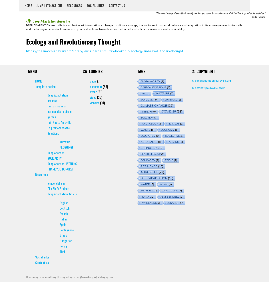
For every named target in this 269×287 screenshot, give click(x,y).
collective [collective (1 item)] (174, 135)
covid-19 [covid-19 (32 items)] (172, 111)
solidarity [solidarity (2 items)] (150, 160)
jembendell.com (56, 188)
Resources (74, 5)
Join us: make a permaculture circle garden (59, 111)
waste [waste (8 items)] (147, 129)
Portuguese (67, 235)
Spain (63, 229)
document (96, 86)
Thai (62, 257)
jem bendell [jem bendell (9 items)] (171, 196)
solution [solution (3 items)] (149, 117)
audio (93, 81)
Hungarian (66, 246)
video (93, 97)
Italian (63, 224)
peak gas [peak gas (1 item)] (175, 123)
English (64, 208)
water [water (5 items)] (147, 184)
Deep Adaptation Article (62, 199)
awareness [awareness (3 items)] (150, 202)
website (95, 102)
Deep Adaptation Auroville (48, 21)
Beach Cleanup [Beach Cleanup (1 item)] (152, 153)
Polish (63, 251)
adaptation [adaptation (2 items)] (172, 190)
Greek (63, 240)
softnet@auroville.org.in (210, 87)
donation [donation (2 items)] (174, 202)
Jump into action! (49, 5)
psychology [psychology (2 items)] (151, 123)
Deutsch (65, 213)
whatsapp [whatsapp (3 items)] (164, 93)
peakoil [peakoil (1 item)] (147, 196)
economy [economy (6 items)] (169, 129)
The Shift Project (58, 194)
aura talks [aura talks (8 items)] (151, 141)
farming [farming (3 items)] (175, 141)
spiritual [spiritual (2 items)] (172, 99)
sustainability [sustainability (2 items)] (152, 81)
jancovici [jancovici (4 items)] (149, 99)
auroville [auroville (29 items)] (152, 172)
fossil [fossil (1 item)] (166, 184)
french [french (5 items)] (148, 111)
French (64, 218)
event (93, 91)
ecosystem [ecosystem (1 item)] (150, 135)
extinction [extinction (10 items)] (152, 147)
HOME (28, 5)
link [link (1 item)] (145, 93)
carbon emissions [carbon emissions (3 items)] (155, 87)
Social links (96, 5)
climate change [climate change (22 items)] (157, 105)
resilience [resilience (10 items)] (152, 166)
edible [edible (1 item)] (171, 160)
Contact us (117, 5)
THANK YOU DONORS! (60, 174)
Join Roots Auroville (59, 122)
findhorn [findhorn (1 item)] (149, 190)
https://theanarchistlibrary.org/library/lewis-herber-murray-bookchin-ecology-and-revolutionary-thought (105, 51)
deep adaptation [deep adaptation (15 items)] (157, 178)
